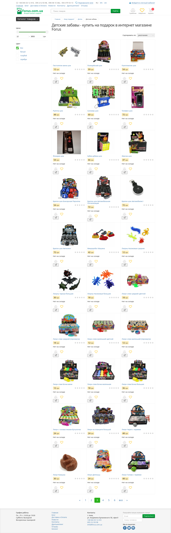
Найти (115, 11)
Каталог (55, 529)
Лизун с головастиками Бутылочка (67, 429)
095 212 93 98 (92, 522)
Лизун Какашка (59, 475)
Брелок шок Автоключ (62, 248)
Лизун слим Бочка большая (133, 384)
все (121, 500)
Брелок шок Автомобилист (132, 201)
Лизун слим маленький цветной (100, 339)
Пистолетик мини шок (62, 66)
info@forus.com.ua (94, 524)
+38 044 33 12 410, (26, 3)
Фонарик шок (58, 156)
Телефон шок (127, 111)
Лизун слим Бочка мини (62, 384)
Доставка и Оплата (38, 5)
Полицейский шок (94, 66)
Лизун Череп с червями (131, 429)
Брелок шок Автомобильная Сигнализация (98, 202)
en (101, 3)
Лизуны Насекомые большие (99, 294)
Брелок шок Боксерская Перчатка (66, 201)
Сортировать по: (129, 35)
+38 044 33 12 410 (94, 520)
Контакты (61, 5)
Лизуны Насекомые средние (133, 248)
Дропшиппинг (73, 5)
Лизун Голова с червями (131, 475)
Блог (27, 5)
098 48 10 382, (55, 3)
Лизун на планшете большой (99, 429)
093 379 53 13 (67, 3)
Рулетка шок (58, 111)
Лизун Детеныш (93, 475)
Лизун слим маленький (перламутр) (136, 339)
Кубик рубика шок (94, 156)
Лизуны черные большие (63, 294)
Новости (51, 5)
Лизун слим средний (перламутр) (66, 339)
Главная (55, 512)
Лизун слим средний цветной (133, 294)
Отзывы (84, 5)
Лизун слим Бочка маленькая (99, 384)
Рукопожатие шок (129, 66)
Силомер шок (92, 111)
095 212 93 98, (41, 3)
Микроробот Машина (96, 248)
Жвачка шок (127, 156)
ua (105, 3)
